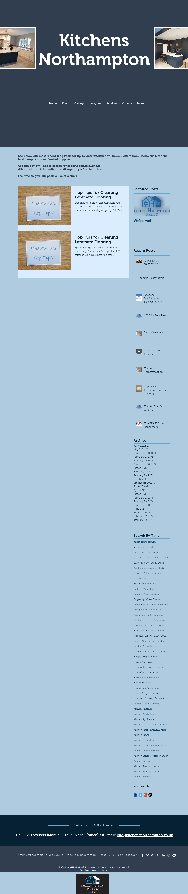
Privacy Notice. (99, 870)
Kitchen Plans (158, 746)
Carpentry (139, 599)
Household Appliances (146, 688)
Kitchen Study (160, 756)
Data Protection (155, 615)
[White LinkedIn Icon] (163, 855)
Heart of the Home (144, 667)
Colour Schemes (159, 605)
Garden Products (143, 646)
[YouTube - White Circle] (174, 855)
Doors (148, 620)
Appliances (157, 563)
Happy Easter (150, 657)
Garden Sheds (159, 652)
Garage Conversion (144, 641)
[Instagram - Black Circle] (150, 795)
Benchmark (157, 573)
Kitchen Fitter (141, 730)
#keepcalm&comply (145, 542)
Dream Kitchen (161, 620)
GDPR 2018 (160, 636)
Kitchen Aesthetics (144, 714)
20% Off (138, 558)
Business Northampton (146, 594)
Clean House (141, 605)
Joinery (138, 709)
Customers (139, 615)
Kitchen (148, 709)
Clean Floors (153, 599)
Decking (138, 620)
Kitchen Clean (141, 725)
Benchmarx (140, 579)
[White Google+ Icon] (153, 855)
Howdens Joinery (143, 698)
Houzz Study (141, 693)
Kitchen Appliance (144, 719)
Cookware (155, 610)
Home (160, 667)
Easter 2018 (140, 626)
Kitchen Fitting (141, 735)
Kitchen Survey (142, 761)
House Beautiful (142, 683)
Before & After (141, 573)
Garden (161, 641)
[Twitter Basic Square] (140, 795)
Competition (140, 610)
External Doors (156, 626)
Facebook (139, 631)
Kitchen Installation (144, 740)
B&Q (161, 568)
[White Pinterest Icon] (158, 855)
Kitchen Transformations (147, 772)
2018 (146, 558)
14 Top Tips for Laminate (147, 553)
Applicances (140, 568)
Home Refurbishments (146, 678)
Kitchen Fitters (158, 730)
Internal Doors (141, 704)
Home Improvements (146, 672)
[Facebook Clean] (142, 855)
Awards (153, 568)
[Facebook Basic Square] (135, 795)
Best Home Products (145, 584)
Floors (148, 636)
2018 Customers (160, 558)
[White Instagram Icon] (168, 855)
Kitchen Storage (142, 756)
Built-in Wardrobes (144, 589)
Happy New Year (143, 662)
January (155, 704)
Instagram (160, 698)
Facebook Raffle (155, 631)
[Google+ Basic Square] (145, 795)
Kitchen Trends (142, 777)
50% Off (145, 563)
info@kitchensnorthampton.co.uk (145, 835)
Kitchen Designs (160, 725)
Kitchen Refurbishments (147, 751)
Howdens (155, 693)
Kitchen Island (141, 746)
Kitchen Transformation (147, 766)
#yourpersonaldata (144, 547)
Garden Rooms (142, 652)
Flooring (138, 636)
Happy (137, 657)
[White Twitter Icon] (147, 855)
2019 (136, 563)
